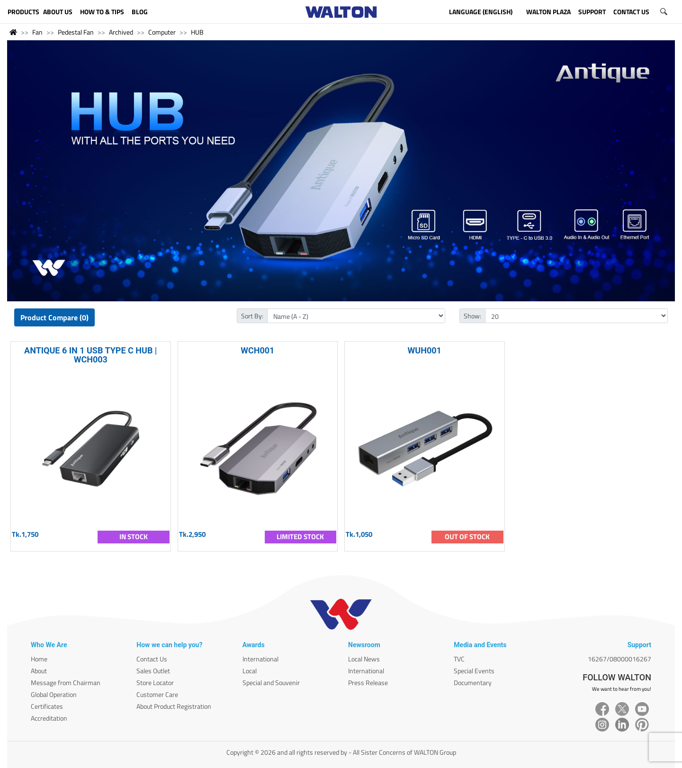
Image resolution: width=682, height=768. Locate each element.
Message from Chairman (65, 682)
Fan (37, 32)
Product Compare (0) (54, 317)
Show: (472, 316)
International (260, 659)
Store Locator (155, 682)
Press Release (368, 682)
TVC (459, 659)
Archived (121, 32)
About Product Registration (173, 706)
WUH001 (424, 350)
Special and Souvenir (271, 682)
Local (249, 671)
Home (39, 659)
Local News (364, 659)
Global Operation (54, 694)
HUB (197, 32)
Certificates (47, 706)
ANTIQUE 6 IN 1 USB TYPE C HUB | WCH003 (90, 354)
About (39, 671)
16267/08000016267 (619, 659)
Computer (162, 32)
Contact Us (151, 659)
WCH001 (257, 350)
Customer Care (157, 694)
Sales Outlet (153, 671)
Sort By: (252, 316)
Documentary (473, 682)
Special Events (474, 671)
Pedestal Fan (76, 32)
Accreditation (49, 718)
